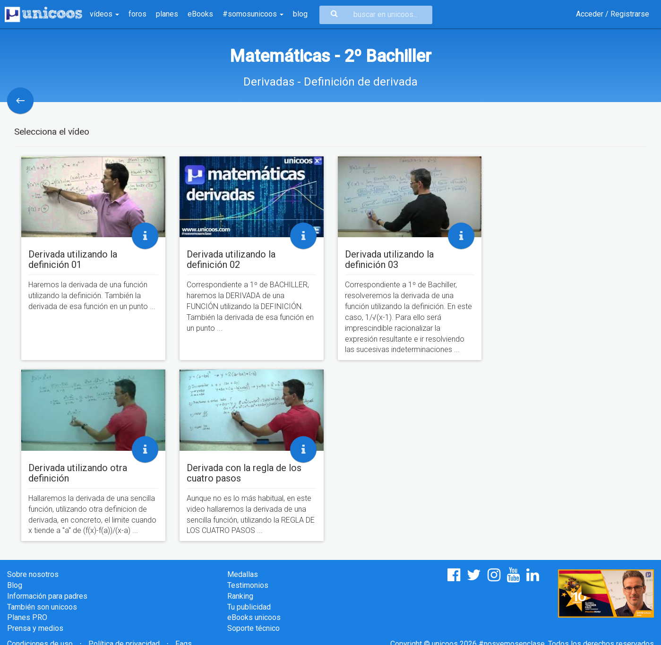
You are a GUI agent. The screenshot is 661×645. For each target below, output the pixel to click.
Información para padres (47, 596)
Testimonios (247, 585)
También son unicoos (42, 606)
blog (300, 13)
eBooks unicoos (254, 617)
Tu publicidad (249, 606)
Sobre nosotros (33, 574)
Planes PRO (27, 617)
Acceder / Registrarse (612, 13)
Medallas (242, 574)
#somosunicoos (253, 13)
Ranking (240, 596)
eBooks (200, 13)
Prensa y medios (35, 628)
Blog (14, 585)
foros (137, 13)
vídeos (104, 13)
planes (167, 13)
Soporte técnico (253, 628)
